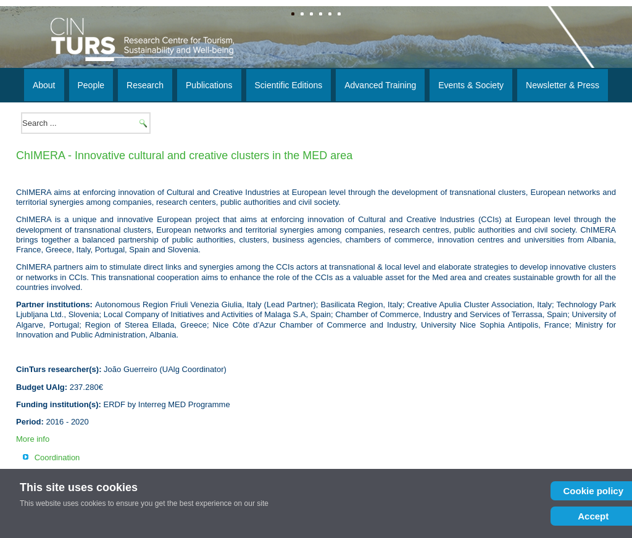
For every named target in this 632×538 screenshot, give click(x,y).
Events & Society (471, 85)
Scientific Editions (289, 85)
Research (145, 85)
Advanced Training (380, 85)
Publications (209, 85)
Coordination (57, 457)
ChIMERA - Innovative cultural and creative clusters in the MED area (184, 155)
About (44, 85)
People (91, 85)
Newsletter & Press (562, 85)
